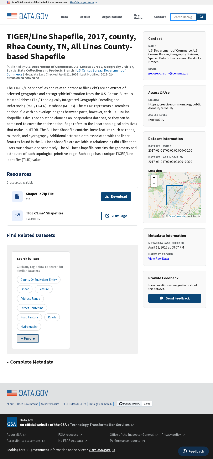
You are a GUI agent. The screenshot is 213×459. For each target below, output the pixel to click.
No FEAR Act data (73, 440)
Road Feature (29, 317)
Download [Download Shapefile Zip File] (116, 196)
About (10, 404)
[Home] (27, 16)
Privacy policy (173, 434)
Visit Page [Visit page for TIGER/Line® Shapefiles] (116, 216)
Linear (25, 289)
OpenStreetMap (177, 216)
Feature (43, 289)
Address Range (30, 299)
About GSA (16, 434)
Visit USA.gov (102, 450)
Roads (52, 317)
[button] (154, 178)
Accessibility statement (26, 440)
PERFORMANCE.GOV (74, 404)
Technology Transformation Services (102, 424)
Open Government (27, 404)
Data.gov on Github (100, 404)
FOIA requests (70, 434)
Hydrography (29, 327)
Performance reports (127, 440)
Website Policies (50, 404)
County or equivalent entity (39, 280)
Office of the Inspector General (134, 434)
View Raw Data (158, 258)
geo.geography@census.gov (168, 73)
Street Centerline (32, 308)
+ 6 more (28, 338)
